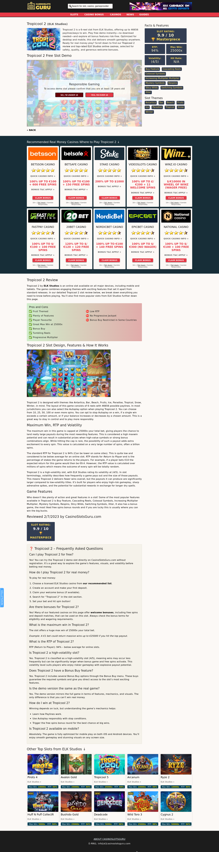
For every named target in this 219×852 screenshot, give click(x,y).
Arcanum (133, 777)
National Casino (176, 227)
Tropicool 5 (101, 777)
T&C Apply (41, 203)
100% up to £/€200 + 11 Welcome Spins (142, 184)
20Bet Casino (76, 227)
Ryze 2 (165, 777)
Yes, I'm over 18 (99, 95)
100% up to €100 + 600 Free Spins (43, 183)
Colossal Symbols (155, 73)
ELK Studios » (34, 782)
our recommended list (97, 583)
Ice (147, 107)
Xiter (148, 92)
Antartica (151, 102)
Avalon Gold (69, 777)
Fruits (180, 102)
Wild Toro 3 (134, 814)
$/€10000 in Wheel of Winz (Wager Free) (176, 184)
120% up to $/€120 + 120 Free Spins (76, 247)
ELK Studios (57, 24)
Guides (144, 14)
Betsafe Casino (76, 164)
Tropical (170, 107)
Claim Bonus (43, 198)
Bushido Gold (69, 814)
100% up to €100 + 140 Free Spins (109, 245)
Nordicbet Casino (109, 227)
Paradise (157, 107)
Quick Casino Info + (42, 176)
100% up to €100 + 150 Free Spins (76, 183)
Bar (161, 102)
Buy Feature (152, 69)
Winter (149, 112)
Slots (74, 14)
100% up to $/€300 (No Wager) (142, 245)
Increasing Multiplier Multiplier (162, 78)
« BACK (31, 130)
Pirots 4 (33, 777)
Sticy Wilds (152, 87)
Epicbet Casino (143, 227)
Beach (170, 102)
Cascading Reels (172, 69)
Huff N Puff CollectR (41, 814)
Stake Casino (109, 164)
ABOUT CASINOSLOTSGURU (109, 839)
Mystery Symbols (155, 83)
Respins (172, 83)
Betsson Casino (43, 164)
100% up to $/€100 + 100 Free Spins (43, 247)
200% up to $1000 (109, 181)
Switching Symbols (171, 87)
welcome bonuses (102, 612)
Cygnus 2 (167, 814)
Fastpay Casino (43, 227)
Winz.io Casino (176, 164)
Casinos (115, 14)
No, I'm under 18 (69, 95)
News (130, 14)
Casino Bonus (94, 14)
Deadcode (101, 814)
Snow (181, 107)
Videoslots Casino (143, 164)
